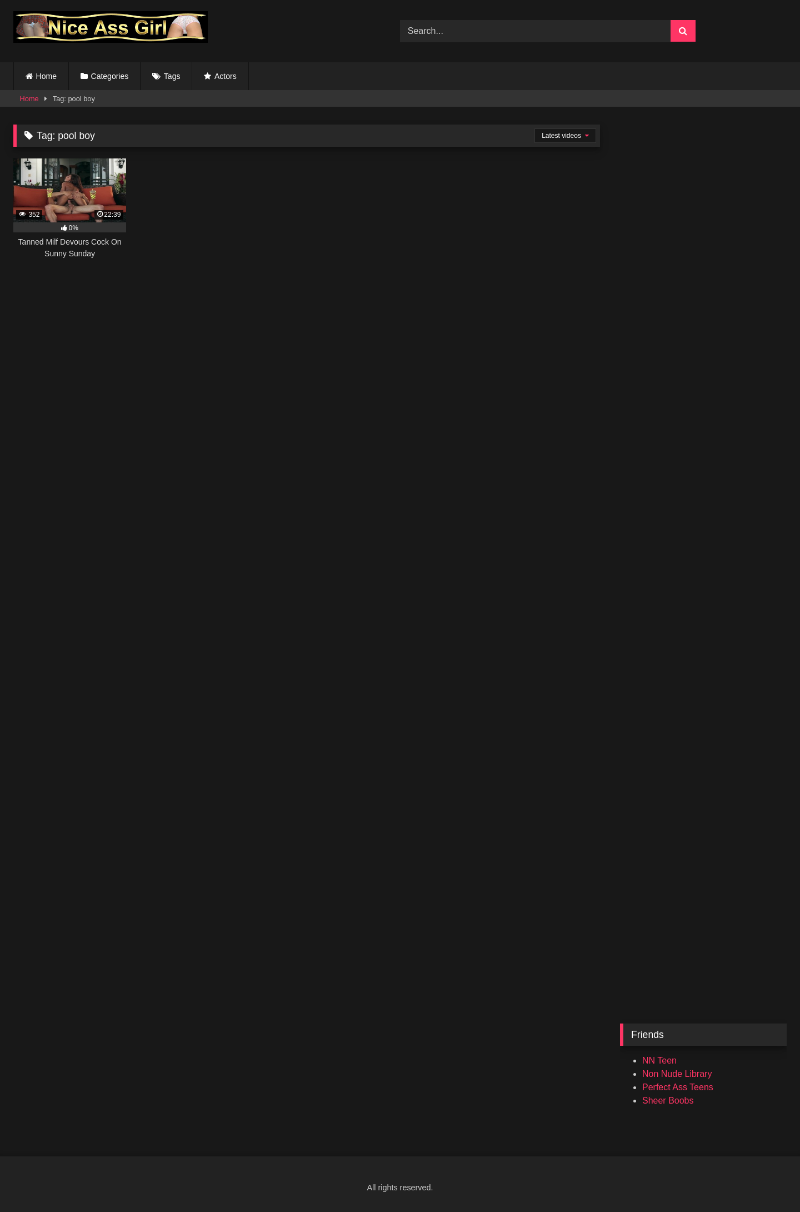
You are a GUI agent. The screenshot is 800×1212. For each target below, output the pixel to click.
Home (46, 76)
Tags (172, 76)
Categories (110, 76)
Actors (225, 76)
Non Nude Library (677, 1074)
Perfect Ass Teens (677, 1087)
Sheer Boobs (668, 1100)
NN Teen (659, 1060)
